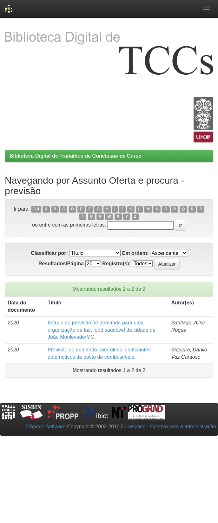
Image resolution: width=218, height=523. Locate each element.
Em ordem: (135, 253)
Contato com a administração (183, 426)
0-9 (36, 209)
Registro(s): (116, 263)
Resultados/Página (61, 263)
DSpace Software (46, 426)
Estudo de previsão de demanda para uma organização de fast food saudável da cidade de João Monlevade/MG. (101, 330)
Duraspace (133, 426)
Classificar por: (49, 253)
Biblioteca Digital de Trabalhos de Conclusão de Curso (76, 156)
